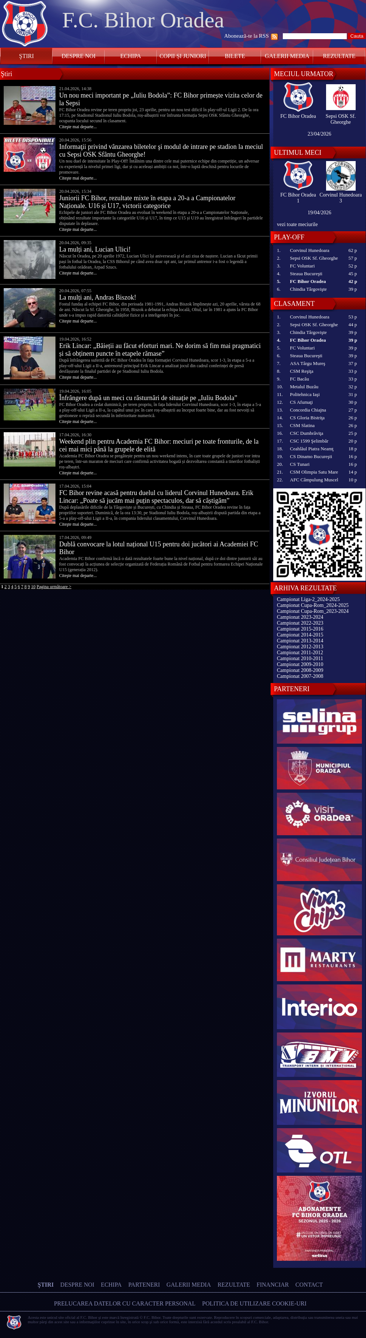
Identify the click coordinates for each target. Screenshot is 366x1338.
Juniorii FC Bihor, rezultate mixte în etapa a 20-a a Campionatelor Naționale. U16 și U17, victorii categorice (147, 201)
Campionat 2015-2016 (300, 629)
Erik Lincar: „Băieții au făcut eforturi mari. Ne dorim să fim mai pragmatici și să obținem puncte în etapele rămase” (160, 349)
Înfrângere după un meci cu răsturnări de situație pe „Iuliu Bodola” (148, 398)
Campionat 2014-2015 (300, 635)
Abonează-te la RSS (246, 36)
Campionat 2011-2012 (300, 652)
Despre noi (78, 56)
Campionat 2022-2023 (300, 623)
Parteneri (144, 1284)
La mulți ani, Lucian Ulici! (95, 249)
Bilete (235, 56)
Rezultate (339, 56)
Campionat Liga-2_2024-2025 (308, 599)
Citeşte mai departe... (78, 126)
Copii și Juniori (182, 56)
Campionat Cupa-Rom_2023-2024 (313, 611)
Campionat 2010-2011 (300, 658)
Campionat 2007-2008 (300, 676)
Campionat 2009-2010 (300, 664)
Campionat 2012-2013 (300, 646)
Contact (309, 1284)
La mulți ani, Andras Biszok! (97, 297)
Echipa (130, 56)
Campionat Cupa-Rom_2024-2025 (313, 605)
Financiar (273, 1284)
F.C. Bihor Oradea (143, 20)
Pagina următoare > (54, 586)
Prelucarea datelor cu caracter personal (125, 1303)
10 (33, 586)
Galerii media (287, 56)
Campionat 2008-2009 (300, 670)
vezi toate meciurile (297, 224)
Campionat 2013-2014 (300, 641)
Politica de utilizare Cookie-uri (254, 1303)
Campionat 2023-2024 (300, 617)
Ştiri (26, 56)
